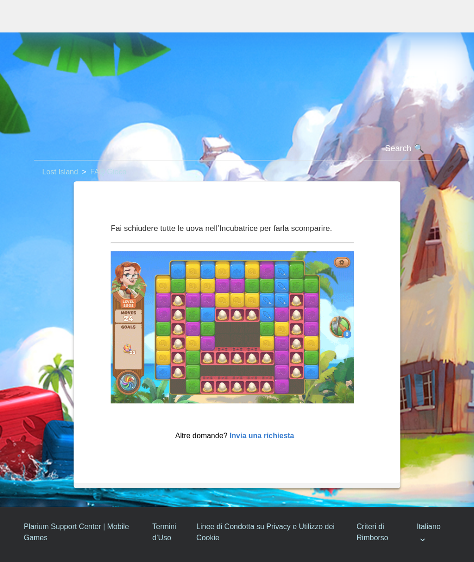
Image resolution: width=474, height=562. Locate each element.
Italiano (429, 526)
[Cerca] (237, 148)
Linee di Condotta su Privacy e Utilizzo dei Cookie (265, 532)
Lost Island (60, 172)
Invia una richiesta (262, 436)
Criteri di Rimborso (372, 532)
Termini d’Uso (164, 532)
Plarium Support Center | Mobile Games (76, 532)
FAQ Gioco (108, 172)
